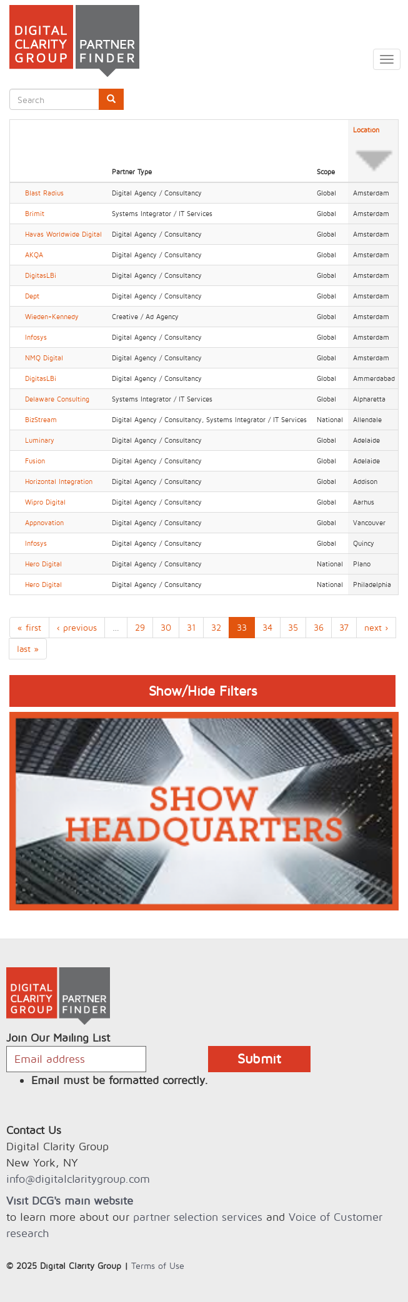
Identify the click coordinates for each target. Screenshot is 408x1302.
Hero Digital (43, 564)
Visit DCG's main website (69, 1200)
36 (319, 627)
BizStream (41, 419)
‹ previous (77, 627)
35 (293, 627)
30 (166, 627)
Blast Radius (44, 193)
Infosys (36, 337)
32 (216, 627)
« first (29, 627)
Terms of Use (157, 1265)
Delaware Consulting (57, 399)
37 (344, 627)
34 (267, 627)
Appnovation (44, 522)
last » (28, 648)
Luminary (39, 440)
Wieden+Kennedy (52, 316)
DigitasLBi (40, 275)
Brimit (34, 213)
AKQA (34, 254)
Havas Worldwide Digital (63, 234)
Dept (32, 296)
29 (140, 627)
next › (376, 627)
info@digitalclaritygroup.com (78, 1178)
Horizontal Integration (58, 481)
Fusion (35, 460)
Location (374, 151)
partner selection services (197, 1216)
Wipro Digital (45, 502)
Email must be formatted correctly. (119, 1080)
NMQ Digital (44, 357)
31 (191, 627)
